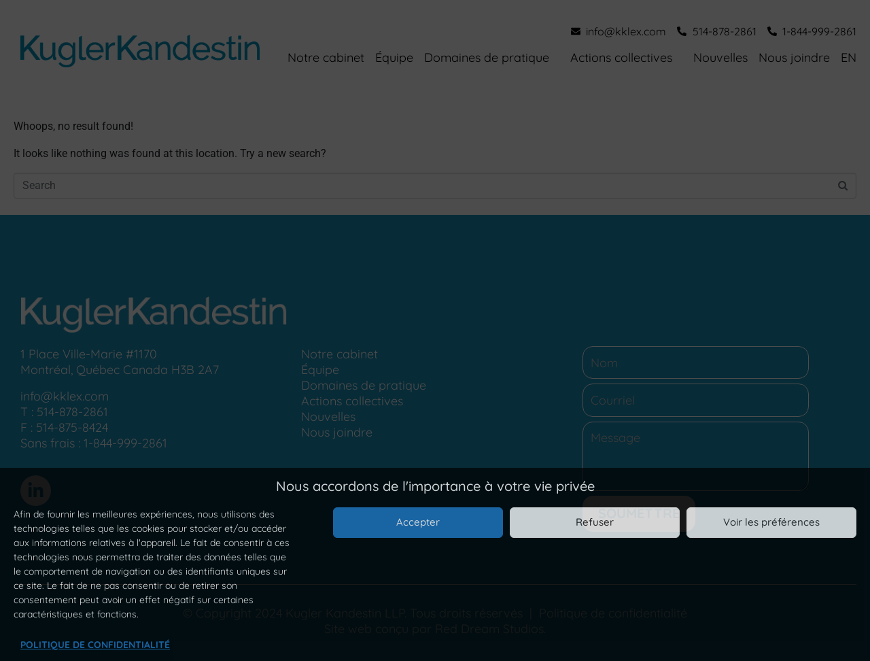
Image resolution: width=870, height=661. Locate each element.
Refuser (595, 521)
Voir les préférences (771, 521)
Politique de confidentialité (95, 645)
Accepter (418, 521)
